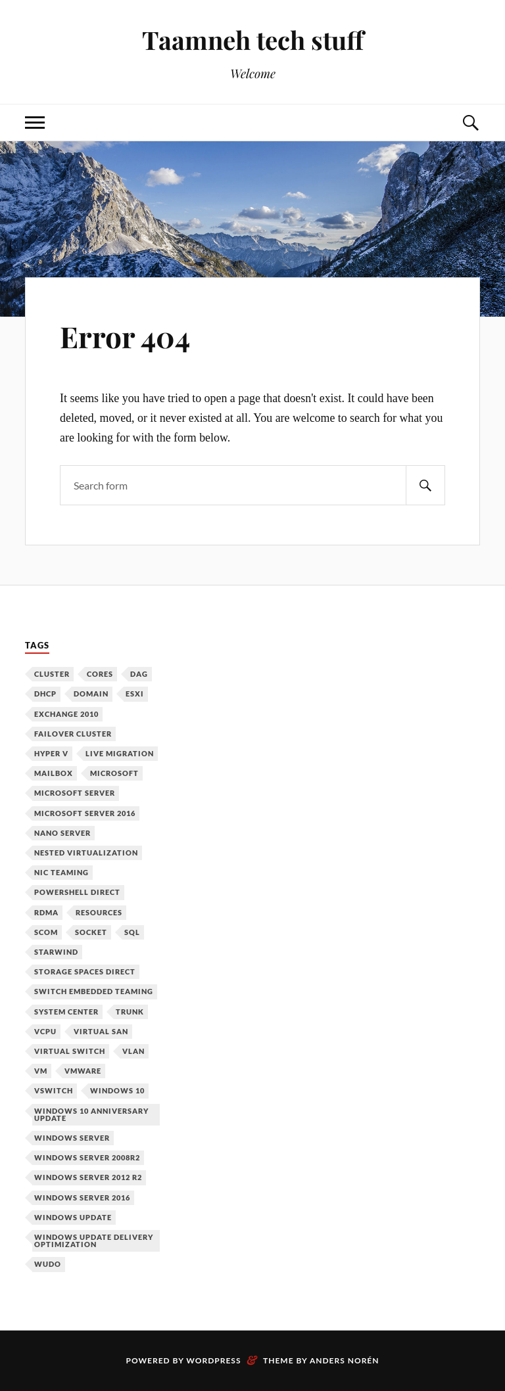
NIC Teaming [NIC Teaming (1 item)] (61, 872)
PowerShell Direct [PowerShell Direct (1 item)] (77, 892)
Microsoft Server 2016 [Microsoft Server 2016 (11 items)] (84, 813)
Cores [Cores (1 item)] (100, 674)
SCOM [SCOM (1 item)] (46, 932)
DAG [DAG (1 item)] (139, 674)
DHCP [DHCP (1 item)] (45, 693)
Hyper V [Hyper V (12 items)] (51, 753)
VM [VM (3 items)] (40, 1070)
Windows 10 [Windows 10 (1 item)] (117, 1090)
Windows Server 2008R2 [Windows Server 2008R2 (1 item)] (87, 1157)
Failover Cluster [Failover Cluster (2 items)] (73, 733)
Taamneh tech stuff (253, 40)
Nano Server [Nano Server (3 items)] (62, 833)
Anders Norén (344, 1360)
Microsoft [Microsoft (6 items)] (114, 773)
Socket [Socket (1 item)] (91, 932)
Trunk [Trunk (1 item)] (130, 1011)
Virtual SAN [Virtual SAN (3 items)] (101, 1031)
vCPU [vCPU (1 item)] (45, 1031)
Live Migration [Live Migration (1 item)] (119, 753)
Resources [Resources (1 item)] (99, 912)
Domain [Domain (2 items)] (91, 693)
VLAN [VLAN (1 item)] (133, 1051)
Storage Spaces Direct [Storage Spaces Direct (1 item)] (84, 971)
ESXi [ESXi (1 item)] (135, 693)
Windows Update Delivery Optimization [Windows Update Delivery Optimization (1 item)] (93, 1240)
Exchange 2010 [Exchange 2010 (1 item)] (66, 714)
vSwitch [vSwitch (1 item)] (53, 1090)
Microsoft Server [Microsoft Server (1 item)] (74, 792)
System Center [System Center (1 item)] (66, 1011)
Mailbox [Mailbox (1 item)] (53, 773)
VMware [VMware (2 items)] (82, 1070)
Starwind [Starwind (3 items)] (56, 951)
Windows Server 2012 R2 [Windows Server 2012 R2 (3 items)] (88, 1177)
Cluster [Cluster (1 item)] (52, 674)
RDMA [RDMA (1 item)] (46, 912)
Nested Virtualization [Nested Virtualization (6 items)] (86, 852)
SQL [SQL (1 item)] (132, 932)
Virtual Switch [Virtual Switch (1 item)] (69, 1051)
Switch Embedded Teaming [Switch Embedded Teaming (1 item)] (93, 991)
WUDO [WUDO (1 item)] (47, 1264)
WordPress (213, 1360)
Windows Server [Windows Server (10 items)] (72, 1137)
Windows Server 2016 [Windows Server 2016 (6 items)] (82, 1197)
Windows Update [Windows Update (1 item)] (73, 1217)
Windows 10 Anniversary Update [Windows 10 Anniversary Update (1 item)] (91, 1114)
